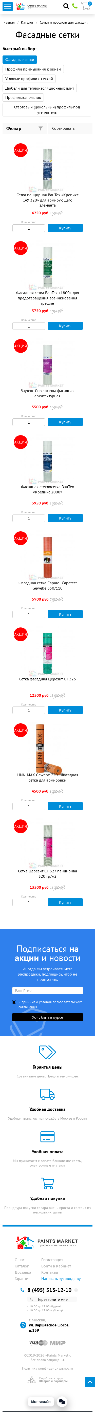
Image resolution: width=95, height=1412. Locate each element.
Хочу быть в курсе (47, 1017)
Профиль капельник (23, 97)
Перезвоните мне (49, 1299)
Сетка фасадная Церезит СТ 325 (47, 678)
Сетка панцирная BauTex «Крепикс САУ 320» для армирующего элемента (47, 200)
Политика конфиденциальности (47, 1368)
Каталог (27, 22)
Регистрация (52, 1259)
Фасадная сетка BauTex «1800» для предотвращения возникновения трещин (47, 298)
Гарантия (22, 1278)
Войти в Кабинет (56, 1265)
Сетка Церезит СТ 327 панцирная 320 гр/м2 (47, 873)
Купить (60, 227)
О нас (20, 1259)
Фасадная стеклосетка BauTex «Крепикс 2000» (47, 489)
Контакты (49, 1272)
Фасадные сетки (19, 59)
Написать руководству (61, 1278)
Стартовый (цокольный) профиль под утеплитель (47, 109)
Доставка (23, 1272)
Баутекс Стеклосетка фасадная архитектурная (47, 393)
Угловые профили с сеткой (29, 78)
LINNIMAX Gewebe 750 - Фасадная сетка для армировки (47, 777)
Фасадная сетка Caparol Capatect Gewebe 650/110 (47, 585)
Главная (9, 22)
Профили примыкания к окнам (33, 69)
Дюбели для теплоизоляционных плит (39, 88)
